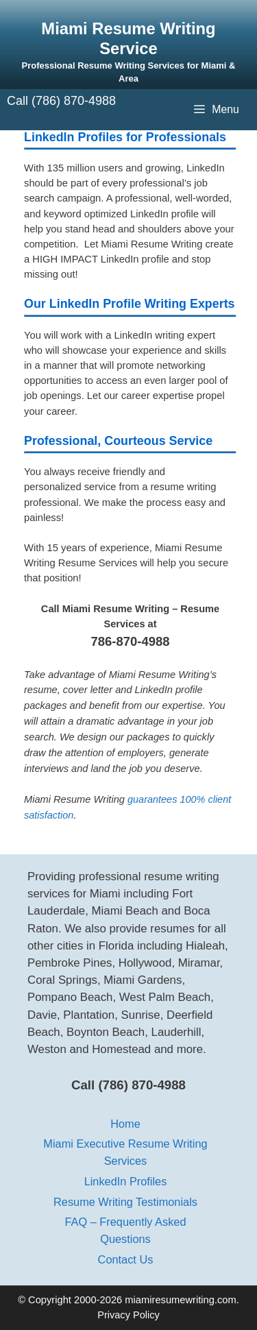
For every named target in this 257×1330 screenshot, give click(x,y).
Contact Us (126, 1259)
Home (125, 1123)
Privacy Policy (128, 1314)
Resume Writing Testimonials (125, 1202)
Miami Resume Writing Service (128, 38)
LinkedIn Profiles (125, 1181)
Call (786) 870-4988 (61, 101)
